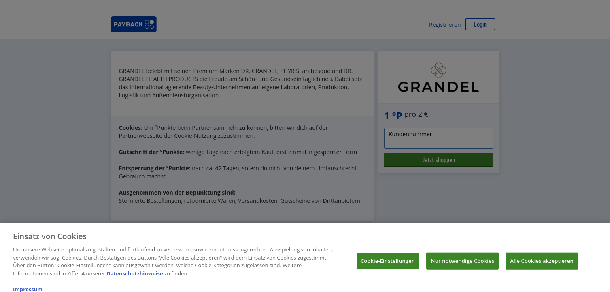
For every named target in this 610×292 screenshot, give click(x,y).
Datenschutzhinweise (134, 275)
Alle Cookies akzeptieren (542, 263)
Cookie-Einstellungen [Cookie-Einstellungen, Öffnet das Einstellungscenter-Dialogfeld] (388, 263)
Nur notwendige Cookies (462, 263)
